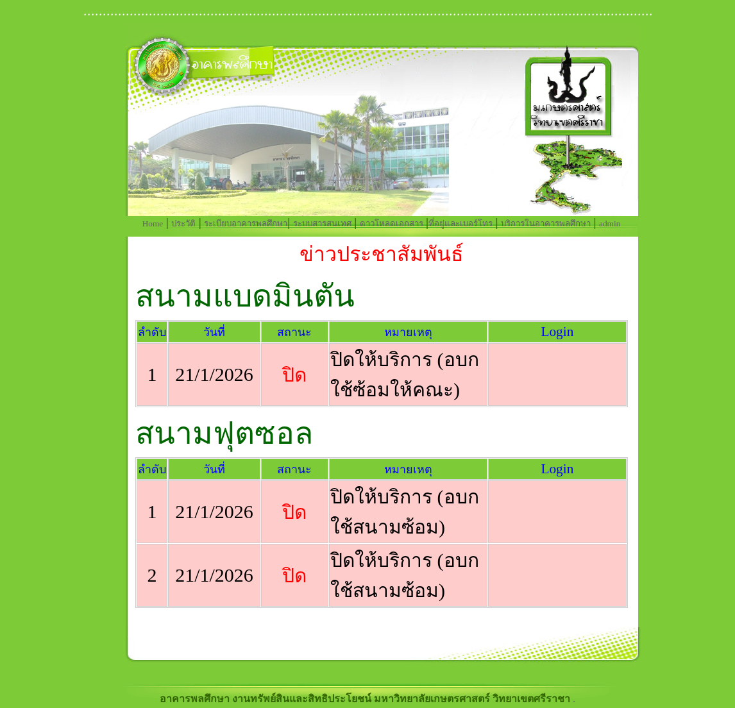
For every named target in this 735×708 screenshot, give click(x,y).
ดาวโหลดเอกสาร (391, 223)
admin (609, 223)
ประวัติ (183, 223)
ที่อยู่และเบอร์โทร (460, 223)
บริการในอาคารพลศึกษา (546, 223)
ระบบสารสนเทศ (322, 223)
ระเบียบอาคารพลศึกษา (245, 223)
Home (153, 223)
